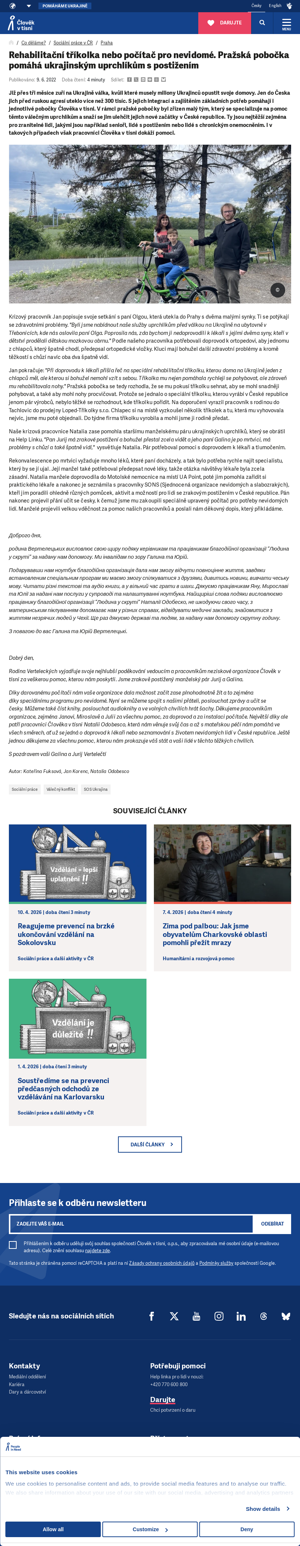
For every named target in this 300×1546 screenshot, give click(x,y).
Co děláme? (33, 43)
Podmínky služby (216, 1263)
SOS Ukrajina (96, 789)
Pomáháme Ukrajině (65, 6)
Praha (106, 43)
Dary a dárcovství (27, 1391)
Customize (150, 1529)
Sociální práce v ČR (73, 43)
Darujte (163, 1399)
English (275, 5)
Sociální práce (25, 789)
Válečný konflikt (61, 789)
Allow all (53, 1529)
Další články (148, 1145)
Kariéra (17, 1384)
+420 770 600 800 (169, 1384)
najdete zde (97, 1250)
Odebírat (272, 1224)
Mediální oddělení (27, 1377)
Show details (263, 1509)
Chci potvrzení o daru (173, 1409)
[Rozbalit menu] (286, 23)
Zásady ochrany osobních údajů (161, 1263)
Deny (246, 1529)
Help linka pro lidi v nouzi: (176, 1377)
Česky (257, 5)
